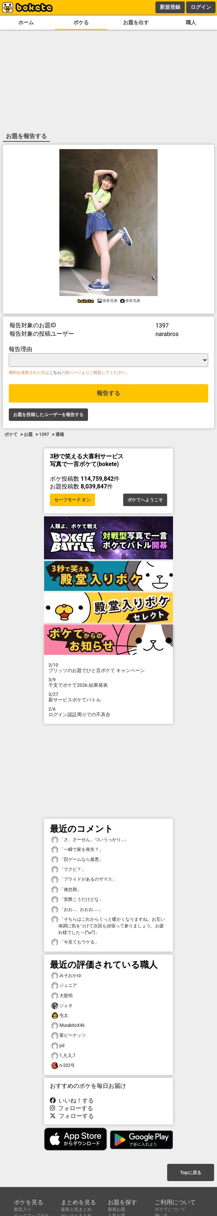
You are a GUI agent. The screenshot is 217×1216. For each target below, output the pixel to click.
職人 (191, 22)
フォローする (71, 1108)
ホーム (26, 22)
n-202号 (63, 1065)
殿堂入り (23, 1209)
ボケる (81, 22)
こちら (55, 372)
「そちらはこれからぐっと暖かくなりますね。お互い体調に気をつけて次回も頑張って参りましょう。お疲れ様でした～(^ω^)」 (108, 925)
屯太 (59, 1015)
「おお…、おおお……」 (77, 909)
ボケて (11, 434)
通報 (59, 434)
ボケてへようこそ (145, 499)
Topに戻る (190, 1172)
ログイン (201, 7)
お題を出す (136, 22)
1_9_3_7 (63, 1055)
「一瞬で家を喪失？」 (77, 849)
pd (58, 1045)
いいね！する (72, 1100)
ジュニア (64, 985)
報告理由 (20, 349)
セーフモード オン (72, 499)
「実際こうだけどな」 (77, 899)
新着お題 (116, 1209)
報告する (108, 393)
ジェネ (62, 1005)
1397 (44, 434)
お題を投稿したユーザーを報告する (48, 414)
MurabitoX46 (68, 1025)
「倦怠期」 (66, 889)
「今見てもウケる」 (75, 942)
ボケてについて (170, 1209)
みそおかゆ (66, 975)
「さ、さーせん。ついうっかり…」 (89, 839)
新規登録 (170, 7)
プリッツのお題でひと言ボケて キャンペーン (108, 667)
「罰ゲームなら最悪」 (77, 859)
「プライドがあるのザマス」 (84, 879)
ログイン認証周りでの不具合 (108, 711)
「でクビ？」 (68, 869)
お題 (28, 434)
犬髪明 (62, 995)
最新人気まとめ (76, 1209)
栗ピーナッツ (68, 1035)
